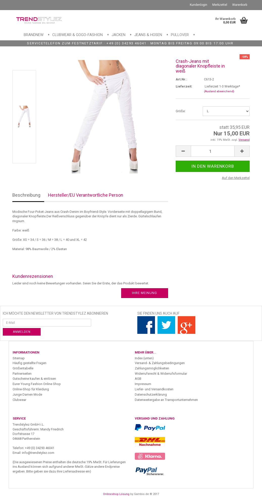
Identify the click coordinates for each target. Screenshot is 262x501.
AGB (138, 378)
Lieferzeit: (184, 86)
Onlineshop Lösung (116, 494)
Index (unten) (144, 358)
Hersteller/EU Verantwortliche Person (85, 195)
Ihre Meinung (144, 293)
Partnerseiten (22, 373)
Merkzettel (219, 5)
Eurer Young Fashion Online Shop (37, 384)
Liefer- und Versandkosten (154, 389)
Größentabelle (23, 368)
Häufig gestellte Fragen (29, 363)
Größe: (181, 111)
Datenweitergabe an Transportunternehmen (166, 400)
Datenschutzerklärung (151, 394)
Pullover (180, 35)
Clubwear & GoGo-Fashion (77, 35)
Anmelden (22, 332)
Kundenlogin (198, 5)
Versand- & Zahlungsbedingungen (160, 363)
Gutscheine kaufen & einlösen (34, 378)
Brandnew (33, 35)
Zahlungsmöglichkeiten (152, 368)
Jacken (118, 35)
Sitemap (19, 358)
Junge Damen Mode (27, 394)
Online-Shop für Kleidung (31, 389)
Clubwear (19, 400)
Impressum (143, 384)
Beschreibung (26, 195)
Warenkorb (239, 5)
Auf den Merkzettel (236, 178)
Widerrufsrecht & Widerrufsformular (161, 373)
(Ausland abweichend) (219, 91)
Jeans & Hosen (148, 35)
